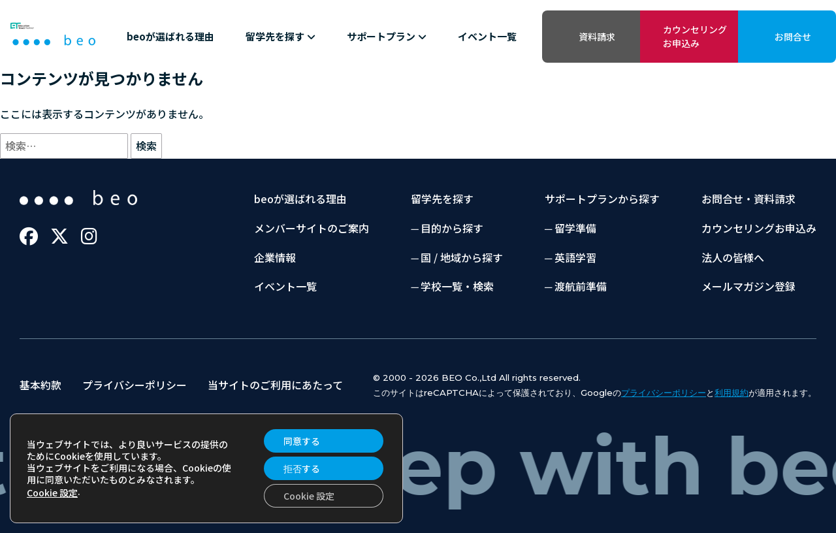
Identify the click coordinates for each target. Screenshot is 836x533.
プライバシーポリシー (134, 385)
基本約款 (40, 385)
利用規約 (731, 392)
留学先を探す (280, 36)
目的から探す (452, 228)
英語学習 (575, 257)
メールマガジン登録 (748, 286)
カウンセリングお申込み (695, 36)
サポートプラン (386, 36)
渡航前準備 (581, 286)
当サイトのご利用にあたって (275, 385)
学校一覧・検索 (457, 286)
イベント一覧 (487, 36)
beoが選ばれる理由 (170, 36)
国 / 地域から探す (462, 257)
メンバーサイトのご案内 (311, 228)
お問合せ (793, 36)
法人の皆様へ (732, 257)
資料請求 (597, 36)
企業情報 (275, 257)
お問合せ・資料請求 (748, 198)
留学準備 (575, 228)
